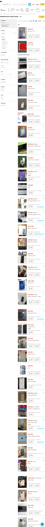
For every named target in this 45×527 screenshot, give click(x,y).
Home (1, 15)
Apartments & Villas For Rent (13, 9)
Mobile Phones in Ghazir (31, 15)
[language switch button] (32, 4)
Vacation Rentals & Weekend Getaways (27, 10)
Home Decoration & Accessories (38, 10)
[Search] (29, 4)
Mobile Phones (17, 10)
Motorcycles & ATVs (33, 10)
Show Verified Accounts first (25, 22)
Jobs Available (43, 10)
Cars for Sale (8, 9)
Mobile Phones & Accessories (9, 15)
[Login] (37, 4)
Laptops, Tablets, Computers (22, 9)
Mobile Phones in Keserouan (20, 15)
